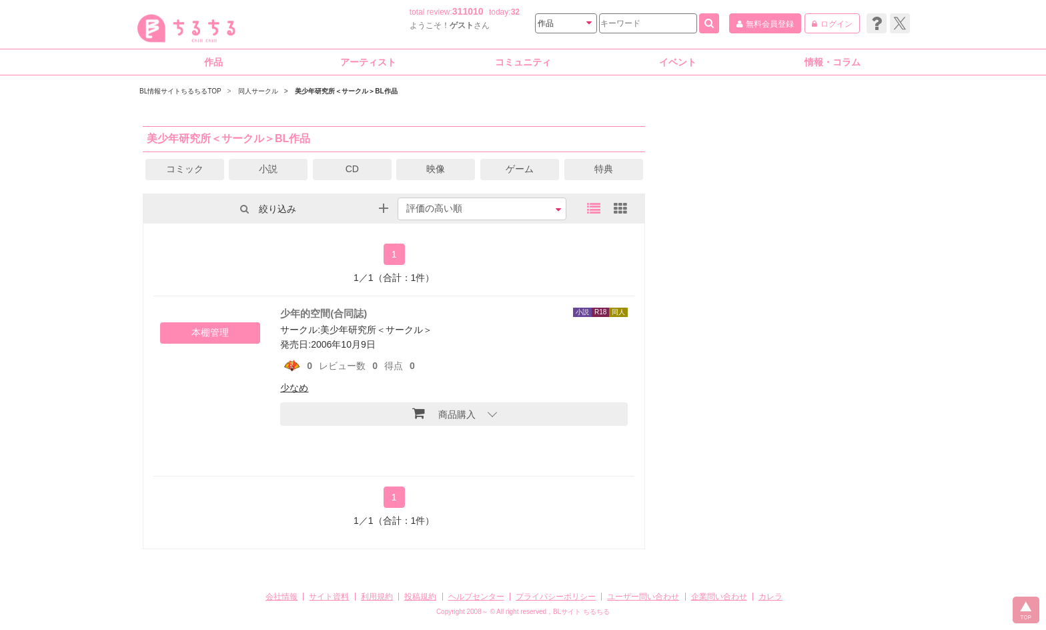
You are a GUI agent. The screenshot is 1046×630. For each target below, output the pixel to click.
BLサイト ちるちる (581, 611)
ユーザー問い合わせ (643, 597)
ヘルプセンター (476, 597)
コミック (184, 169)
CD (352, 169)
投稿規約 (420, 597)
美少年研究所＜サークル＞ (376, 329)
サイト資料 (329, 597)
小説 (268, 169)
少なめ (294, 387)
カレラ (770, 597)
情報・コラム (833, 62)
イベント (677, 62)
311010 (468, 11)
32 (515, 12)
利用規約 (377, 597)
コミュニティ (523, 62)
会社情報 (282, 597)
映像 (435, 169)
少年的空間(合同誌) (323, 313)
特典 (603, 169)
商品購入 (444, 413)
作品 (213, 62)
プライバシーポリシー (556, 597)
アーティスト (368, 62)
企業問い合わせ (719, 597)
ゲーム (520, 169)
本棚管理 (210, 332)
